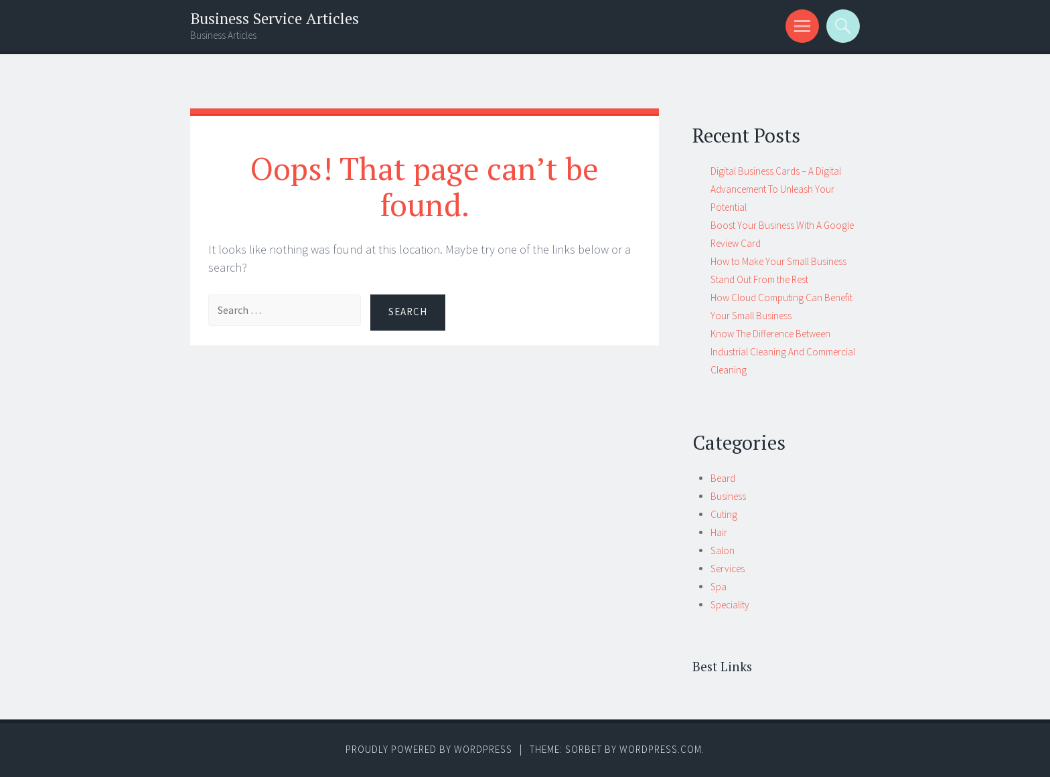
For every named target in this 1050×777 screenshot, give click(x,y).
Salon (722, 550)
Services (727, 568)
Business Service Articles (274, 18)
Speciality (729, 604)
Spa (718, 586)
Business (728, 496)
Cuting (723, 514)
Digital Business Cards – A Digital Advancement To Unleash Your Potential (775, 189)
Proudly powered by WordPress (429, 749)
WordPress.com (660, 749)
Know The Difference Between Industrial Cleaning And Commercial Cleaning (782, 351)
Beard (722, 478)
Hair (718, 532)
